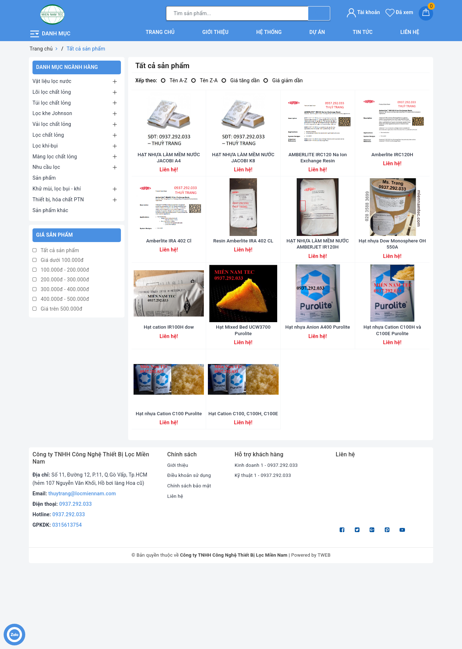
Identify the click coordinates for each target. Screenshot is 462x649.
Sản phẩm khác (50, 208)
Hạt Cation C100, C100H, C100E (243, 489)
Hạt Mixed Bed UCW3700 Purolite (243, 384)
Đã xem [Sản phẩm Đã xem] (399, 11)
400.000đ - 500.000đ (60, 298)
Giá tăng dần (240, 79)
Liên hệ (409, 30)
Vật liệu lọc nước (51, 79)
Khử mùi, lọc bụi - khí (56, 187)
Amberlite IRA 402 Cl (169, 276)
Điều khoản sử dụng (190, 554)
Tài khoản (363, 11)
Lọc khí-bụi (45, 144)
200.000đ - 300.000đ (60, 278)
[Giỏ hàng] (426, 12)
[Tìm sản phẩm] (237, 12)
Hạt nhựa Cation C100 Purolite (169, 486)
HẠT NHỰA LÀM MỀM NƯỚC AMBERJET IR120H (318, 279)
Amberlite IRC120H (392, 171)
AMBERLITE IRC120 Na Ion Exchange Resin (317, 174)
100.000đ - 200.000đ (60, 268)
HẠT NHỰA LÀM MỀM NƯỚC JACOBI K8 (243, 174)
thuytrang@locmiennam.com (82, 572)
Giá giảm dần (283, 79)
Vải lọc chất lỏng (51, 123)
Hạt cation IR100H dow (168, 381)
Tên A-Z (174, 79)
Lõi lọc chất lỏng (51, 90)
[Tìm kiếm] (319, 12)
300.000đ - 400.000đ (60, 288)
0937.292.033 (75, 583)
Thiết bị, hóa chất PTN (58, 198)
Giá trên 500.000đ (57, 307)
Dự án (317, 30)
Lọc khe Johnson (52, 112)
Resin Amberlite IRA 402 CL (243, 276)
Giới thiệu (215, 30)
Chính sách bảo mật (190, 564)
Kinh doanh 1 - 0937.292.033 (268, 544)
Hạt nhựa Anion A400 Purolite (317, 381)
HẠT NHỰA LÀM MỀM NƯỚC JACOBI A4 (169, 174)
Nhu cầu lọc (46, 165)
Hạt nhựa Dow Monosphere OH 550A (392, 279)
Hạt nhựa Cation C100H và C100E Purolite (392, 384)
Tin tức (362, 30)
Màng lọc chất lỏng (54, 155)
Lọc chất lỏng (48, 133)
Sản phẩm (44, 176)
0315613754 (67, 603)
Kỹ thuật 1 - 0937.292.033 (264, 554)
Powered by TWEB (311, 634)
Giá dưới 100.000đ (58, 259)
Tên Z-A (204, 79)
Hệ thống (269, 30)
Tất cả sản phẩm (55, 249)
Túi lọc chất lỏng (51, 101)
